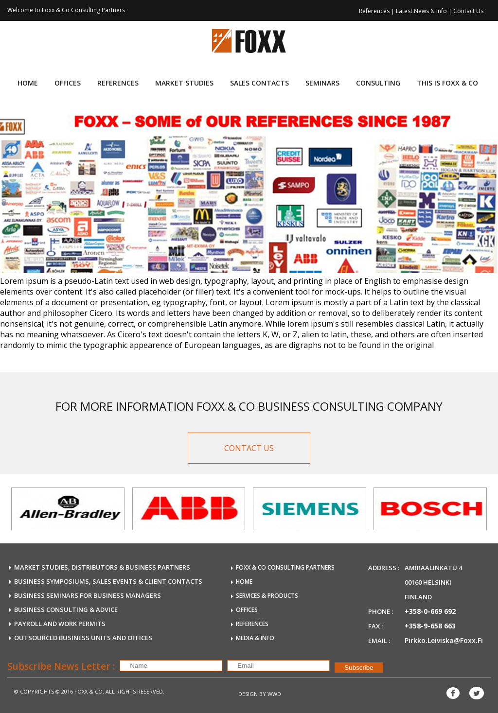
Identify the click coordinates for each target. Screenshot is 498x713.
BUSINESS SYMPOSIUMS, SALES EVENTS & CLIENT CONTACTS (108, 581)
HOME (244, 581)
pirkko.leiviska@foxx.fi (444, 640)
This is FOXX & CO (447, 82)
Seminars (322, 82)
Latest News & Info (422, 11)
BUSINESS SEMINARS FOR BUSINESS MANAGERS (87, 595)
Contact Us (468, 11)
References (375, 11)
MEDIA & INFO (255, 638)
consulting (378, 82)
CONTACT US (249, 448)
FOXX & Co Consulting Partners (285, 567)
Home (28, 82)
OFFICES (247, 610)
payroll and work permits (60, 623)
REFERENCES (252, 624)
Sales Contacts (259, 82)
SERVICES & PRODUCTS (267, 595)
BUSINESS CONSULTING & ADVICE (66, 609)
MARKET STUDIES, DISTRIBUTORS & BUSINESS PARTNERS (102, 567)
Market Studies (184, 82)
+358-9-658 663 (430, 625)
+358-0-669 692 (430, 611)
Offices (67, 82)
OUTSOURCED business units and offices (83, 637)
